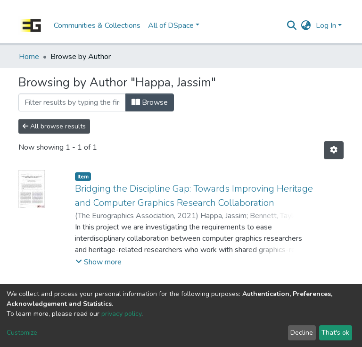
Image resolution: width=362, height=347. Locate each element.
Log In (326, 25)
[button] (306, 25)
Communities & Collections (97, 25)
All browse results (54, 126)
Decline (301, 332)
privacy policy (121, 313)
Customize (22, 332)
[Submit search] (292, 25)
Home (29, 56)
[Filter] (72, 102)
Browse (150, 102)
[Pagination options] (334, 150)
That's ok (335, 332)
